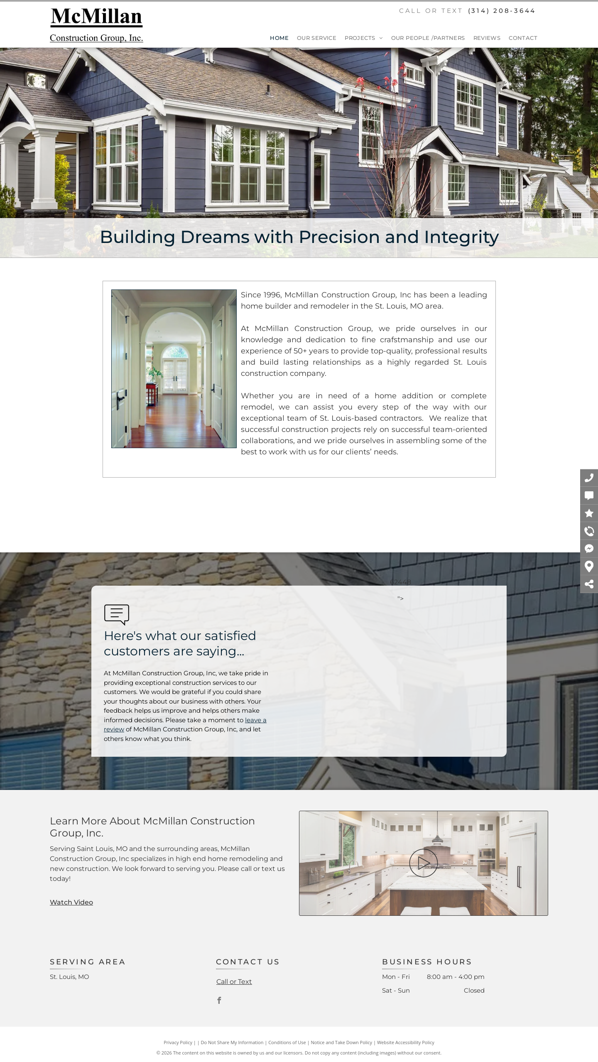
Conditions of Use (287, 1042)
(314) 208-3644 (502, 11)
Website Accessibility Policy (405, 1042)
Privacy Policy (178, 1042)
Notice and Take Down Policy (342, 1042)
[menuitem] (275, 38)
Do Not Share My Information (232, 1042)
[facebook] (219, 1001)
